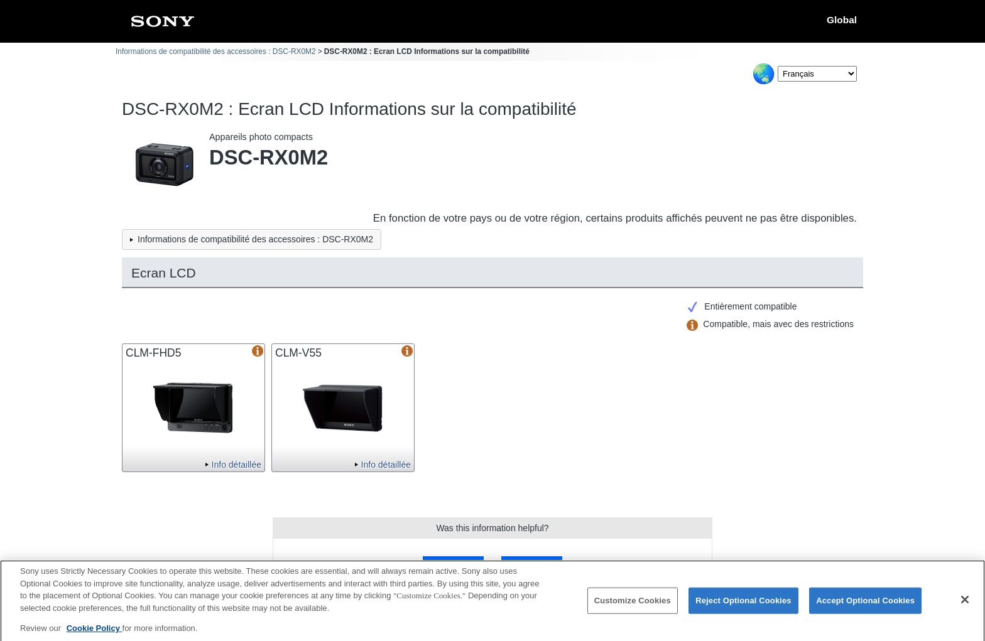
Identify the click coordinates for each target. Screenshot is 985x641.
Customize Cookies (632, 605)
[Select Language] (817, 74)
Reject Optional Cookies (743, 605)
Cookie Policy (94, 633)
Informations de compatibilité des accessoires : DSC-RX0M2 (216, 51)
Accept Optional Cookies (865, 605)
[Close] (965, 605)
